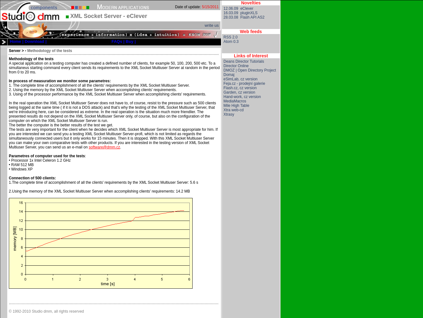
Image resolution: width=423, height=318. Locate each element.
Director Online (236, 66)
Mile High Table (236, 105)
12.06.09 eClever (238, 8)
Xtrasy (228, 114)
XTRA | (70, 41)
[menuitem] (16, 41)
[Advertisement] (251, 221)
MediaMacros (234, 101)
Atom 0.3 (231, 41)
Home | (16, 41)
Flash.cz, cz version (240, 88)
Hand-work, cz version (242, 97)
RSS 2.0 (230, 37)
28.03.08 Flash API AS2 (243, 17)
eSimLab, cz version (240, 79)
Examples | (99, 41)
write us (212, 25)
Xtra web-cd (233, 110)
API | (83, 41)
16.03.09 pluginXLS (240, 13)
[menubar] (72, 41)
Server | (55, 41)
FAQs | (118, 41)
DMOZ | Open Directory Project (249, 70)
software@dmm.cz (104, 147)
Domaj (229, 74)
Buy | (131, 41)
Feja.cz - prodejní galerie (244, 83)
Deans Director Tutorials (243, 61)
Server (14, 51)
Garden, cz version (239, 92)
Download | (35, 41)
